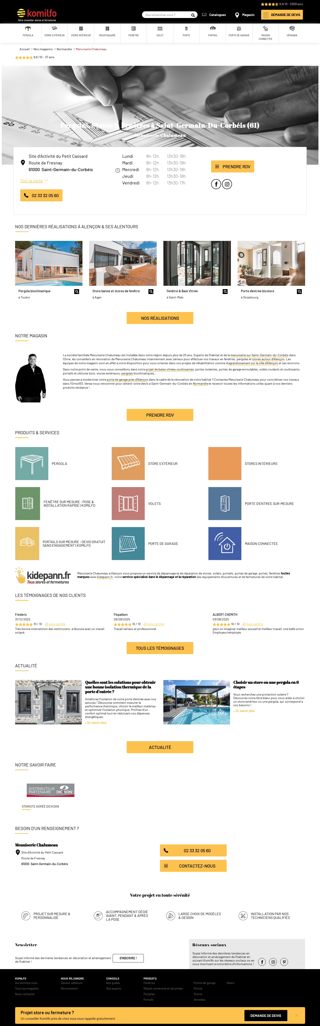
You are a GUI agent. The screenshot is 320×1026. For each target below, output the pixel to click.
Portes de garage (205, 981)
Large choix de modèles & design (199, 914)
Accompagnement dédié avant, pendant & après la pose (127, 914)
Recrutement (69, 987)
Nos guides (113, 981)
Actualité (160, 747)
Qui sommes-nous (26, 981)
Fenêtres (149, 981)
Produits (150, 977)
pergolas (127, 373)
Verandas (199, 998)
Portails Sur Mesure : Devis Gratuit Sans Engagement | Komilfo (74, 543)
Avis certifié (57, 624)
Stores (198, 992)
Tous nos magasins (27, 987)
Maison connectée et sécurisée (163, 987)
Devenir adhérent (72, 981)
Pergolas (149, 992)
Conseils (112, 977)
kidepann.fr (105, 577)
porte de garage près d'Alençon (127, 379)
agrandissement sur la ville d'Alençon (253, 363)
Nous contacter (25, 992)
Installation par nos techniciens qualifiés (270, 914)
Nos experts (113, 987)
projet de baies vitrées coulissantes (170, 369)
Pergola (59, 463)
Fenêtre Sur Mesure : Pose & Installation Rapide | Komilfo (69, 503)
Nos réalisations (160, 318)
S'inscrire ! (128, 957)
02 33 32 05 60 (45, 195)
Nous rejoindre (72, 977)
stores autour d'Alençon (268, 359)
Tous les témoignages (160, 648)
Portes (198, 987)
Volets (154, 503)
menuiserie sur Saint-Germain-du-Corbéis (259, 355)
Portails (148, 998)
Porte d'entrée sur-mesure (269, 503)
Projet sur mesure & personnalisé (52, 914)
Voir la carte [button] (31, 180)
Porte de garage (163, 543)
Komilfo (20, 977)
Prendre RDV (236, 166)
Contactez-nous (197, 865)
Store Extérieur (163, 463)
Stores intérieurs (261, 463)
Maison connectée (261, 543)
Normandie (200, 383)
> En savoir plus (95, 722)
